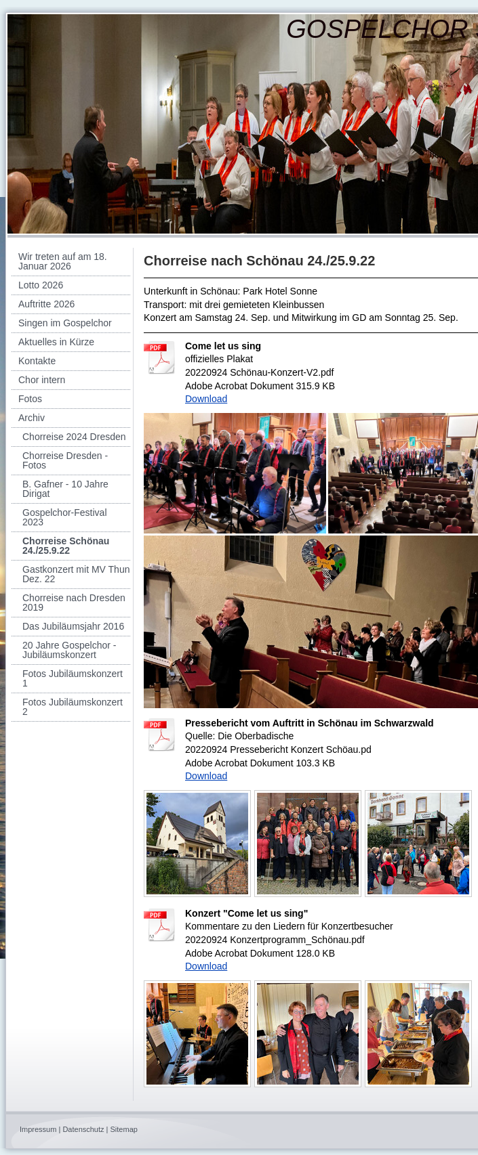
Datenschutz (83, 1129)
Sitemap (124, 1129)
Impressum (38, 1129)
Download (206, 398)
